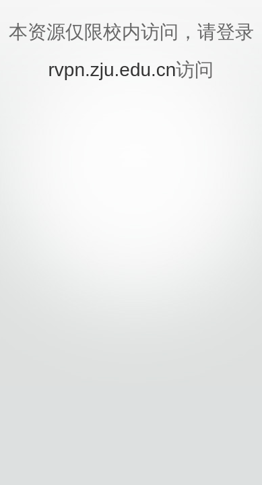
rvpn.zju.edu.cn (112, 69)
